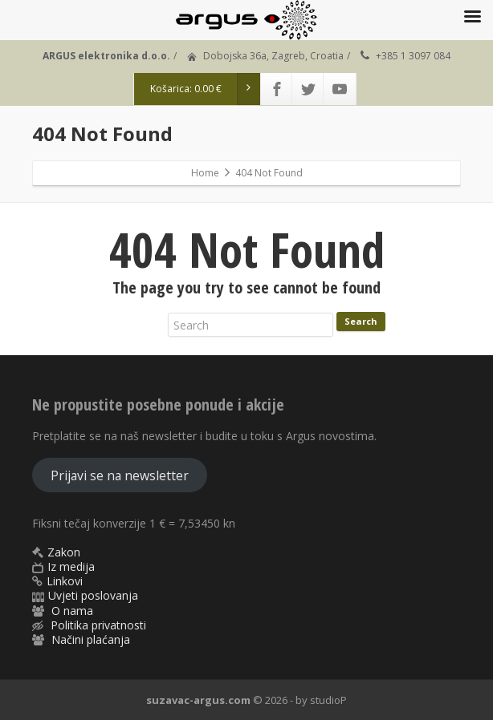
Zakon (63, 552)
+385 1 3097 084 (413, 56)
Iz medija (71, 566)
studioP (328, 700)
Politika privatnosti (98, 625)
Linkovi (65, 581)
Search (360, 321)
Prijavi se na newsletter (120, 475)
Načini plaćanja (90, 639)
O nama (72, 610)
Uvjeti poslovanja (93, 595)
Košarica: (205, 89)
